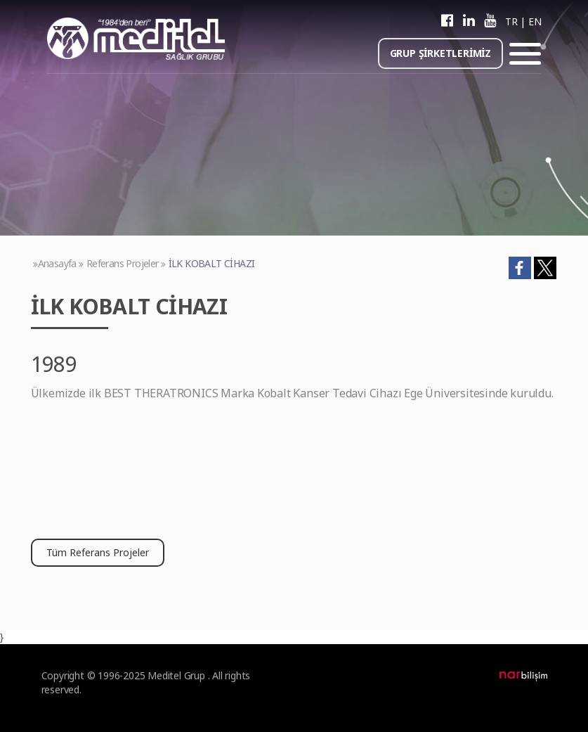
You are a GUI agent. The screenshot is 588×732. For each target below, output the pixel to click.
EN (534, 21)
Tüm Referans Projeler (97, 552)
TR (511, 21)
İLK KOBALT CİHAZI (212, 263)
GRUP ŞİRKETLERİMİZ (440, 53)
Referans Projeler (122, 263)
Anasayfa (57, 263)
